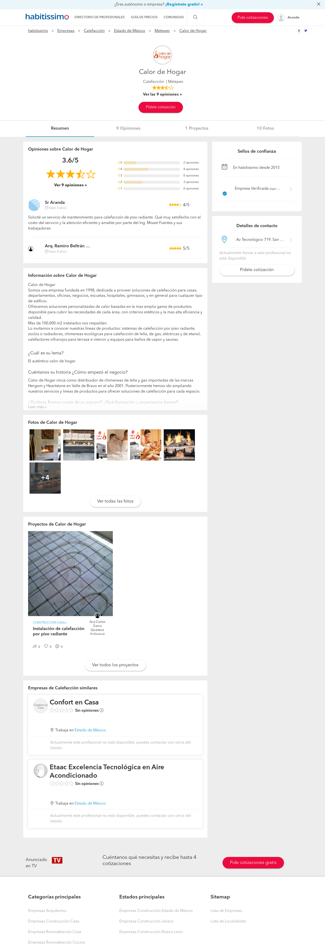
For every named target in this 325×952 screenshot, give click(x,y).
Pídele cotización (160, 107)
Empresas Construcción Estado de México (156, 911)
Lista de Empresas (226, 911)
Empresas (65, 31)
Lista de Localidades (228, 921)
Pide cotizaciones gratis (253, 863)
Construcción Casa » (50, 622)
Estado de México (129, 31)
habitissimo (38, 31)
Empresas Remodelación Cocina (56, 943)
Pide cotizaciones (253, 18)
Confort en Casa (74, 702)
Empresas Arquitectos (47, 911)
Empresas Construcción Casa (53, 921)
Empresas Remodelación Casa (54, 932)
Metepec (162, 31)
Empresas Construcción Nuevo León (151, 932)
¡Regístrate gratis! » (184, 4)
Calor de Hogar (193, 31)
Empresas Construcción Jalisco (146, 921)
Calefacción (94, 31)
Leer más (36, 407)
